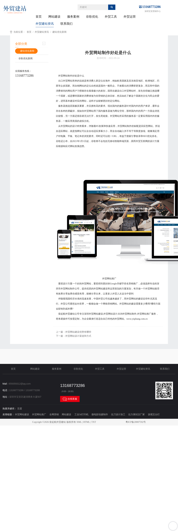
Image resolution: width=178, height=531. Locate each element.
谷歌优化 (92, 16)
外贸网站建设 (22, 414)
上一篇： (73, 332)
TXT (93, 422)
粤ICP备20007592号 (136, 422)
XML (79, 422)
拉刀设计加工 (118, 414)
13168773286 (151, 7)
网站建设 (54, 16)
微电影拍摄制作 (100, 414)
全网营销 (54, 414)
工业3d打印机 (81, 414)
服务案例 (73, 16)
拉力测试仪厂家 (136, 414)
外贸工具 (111, 16)
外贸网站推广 (39, 414)
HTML (86, 422)
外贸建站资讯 (45, 23)
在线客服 (70, 399)
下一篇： (73, 336)
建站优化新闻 (59, 32)
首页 (39, 16)
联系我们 (66, 23)
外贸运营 (130, 16)
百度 (19, 408)
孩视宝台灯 (154, 414)
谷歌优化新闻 (25, 58)
